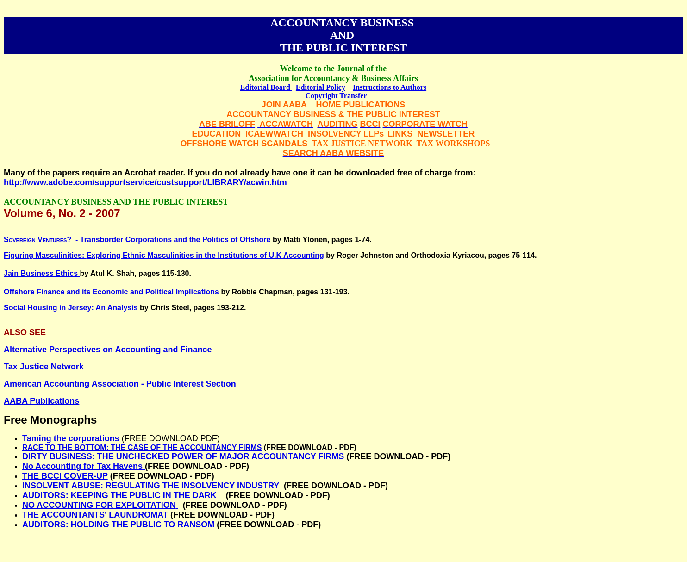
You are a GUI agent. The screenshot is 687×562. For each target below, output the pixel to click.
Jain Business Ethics (42, 273)
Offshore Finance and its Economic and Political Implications (111, 292)
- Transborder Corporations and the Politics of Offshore (137, 240)
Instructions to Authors (389, 87)
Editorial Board (266, 87)
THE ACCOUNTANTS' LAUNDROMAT (96, 514)
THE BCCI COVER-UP (65, 476)
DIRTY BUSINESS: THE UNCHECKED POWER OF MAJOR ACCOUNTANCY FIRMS (184, 456)
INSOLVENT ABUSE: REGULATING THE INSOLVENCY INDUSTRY (150, 485)
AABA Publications (41, 401)
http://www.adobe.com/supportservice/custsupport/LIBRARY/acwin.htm (145, 182)
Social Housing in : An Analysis (71, 308)
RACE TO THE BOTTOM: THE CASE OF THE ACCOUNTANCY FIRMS (142, 447)
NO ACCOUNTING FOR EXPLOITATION (99, 505)
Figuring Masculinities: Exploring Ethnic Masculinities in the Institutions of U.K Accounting (164, 255)
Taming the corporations (70, 438)
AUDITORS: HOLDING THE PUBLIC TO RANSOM (118, 524)
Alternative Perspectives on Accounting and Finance (108, 349)
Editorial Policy (320, 87)
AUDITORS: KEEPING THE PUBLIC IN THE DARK (119, 495)
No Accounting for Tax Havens (82, 466)
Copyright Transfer (336, 96)
